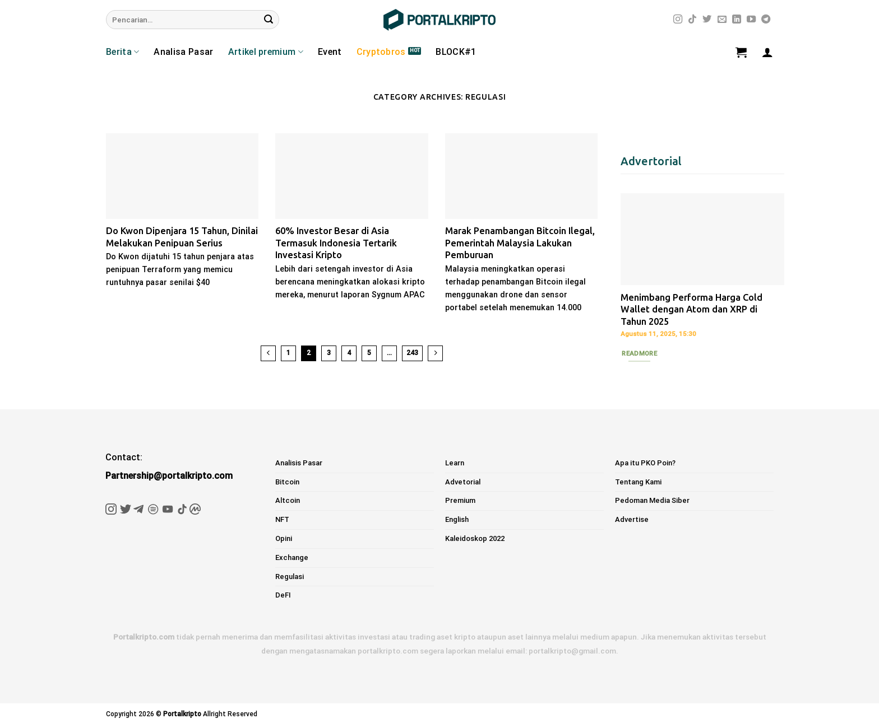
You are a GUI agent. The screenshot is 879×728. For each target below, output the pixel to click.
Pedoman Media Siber (652, 500)
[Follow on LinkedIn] (736, 20)
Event (330, 51)
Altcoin (287, 500)
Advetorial (462, 482)
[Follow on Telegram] (765, 20)
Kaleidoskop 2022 (475, 538)
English (457, 519)
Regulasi (289, 576)
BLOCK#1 (456, 51)
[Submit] (268, 19)
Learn (454, 463)
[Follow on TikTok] (692, 20)
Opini (283, 538)
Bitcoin (287, 482)
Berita (122, 52)
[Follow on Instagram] (677, 20)
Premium (460, 500)
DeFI (283, 595)
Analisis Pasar (298, 463)
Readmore (639, 353)
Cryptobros (381, 51)
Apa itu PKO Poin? (645, 463)
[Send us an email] (722, 20)
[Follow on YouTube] (751, 20)
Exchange (291, 557)
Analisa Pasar (183, 51)
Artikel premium (265, 52)
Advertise (632, 519)
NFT (282, 519)
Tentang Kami (638, 482)
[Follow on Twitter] (706, 20)
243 (412, 353)
